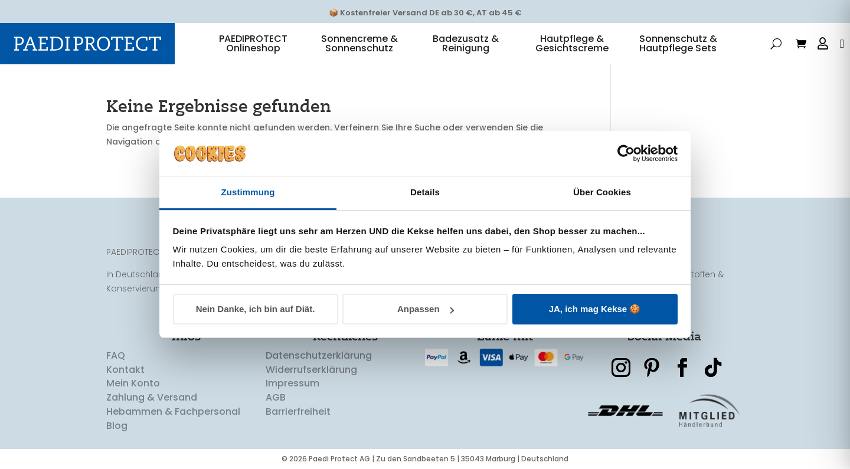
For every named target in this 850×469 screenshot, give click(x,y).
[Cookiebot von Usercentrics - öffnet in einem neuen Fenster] (626, 153)
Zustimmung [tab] (248, 192)
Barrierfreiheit (298, 412)
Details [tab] (425, 192)
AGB (276, 398)
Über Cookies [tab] (602, 192)
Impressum (292, 384)
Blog (117, 426)
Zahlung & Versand (151, 398)
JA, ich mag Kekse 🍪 (595, 309)
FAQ (115, 356)
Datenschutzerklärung (319, 356)
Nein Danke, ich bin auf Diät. (255, 309)
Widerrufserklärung (311, 369)
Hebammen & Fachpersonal (173, 412)
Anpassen (425, 309)
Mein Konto (133, 384)
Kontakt (125, 369)
